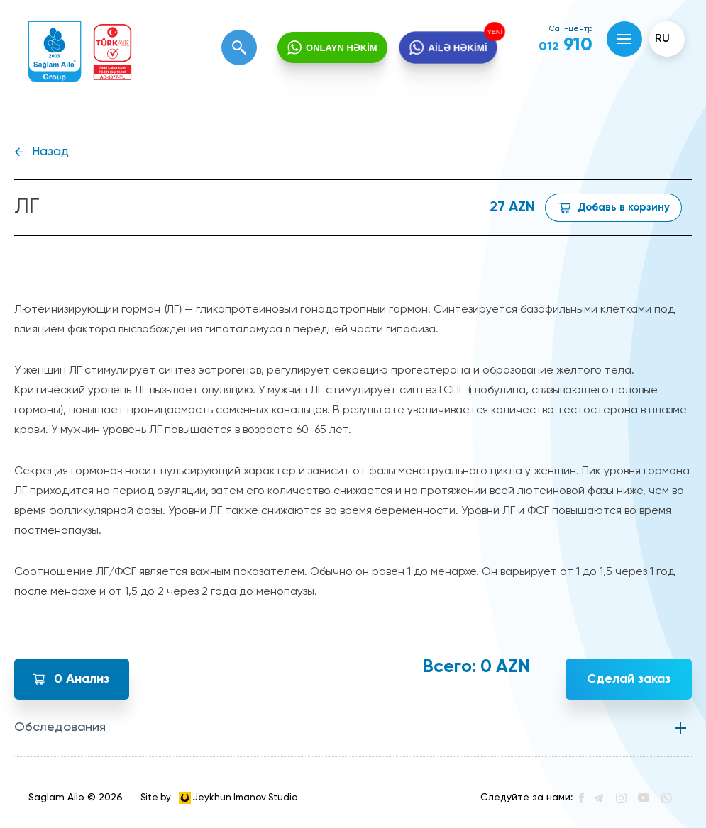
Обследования (60, 727)
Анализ (81, 679)
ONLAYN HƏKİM (341, 48)
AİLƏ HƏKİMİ (457, 48)
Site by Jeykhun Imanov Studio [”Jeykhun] (218, 798)
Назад (50, 152)
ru (662, 39)
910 (565, 45)
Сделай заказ (629, 679)
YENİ (494, 31)
